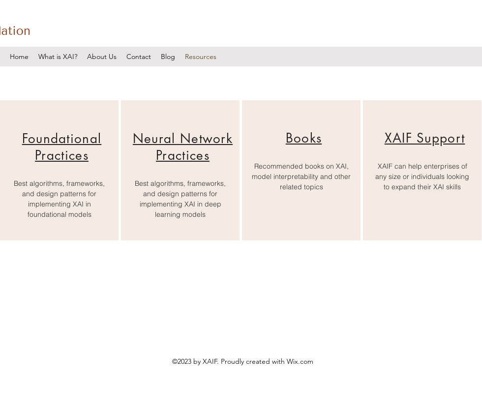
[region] (59, 170)
